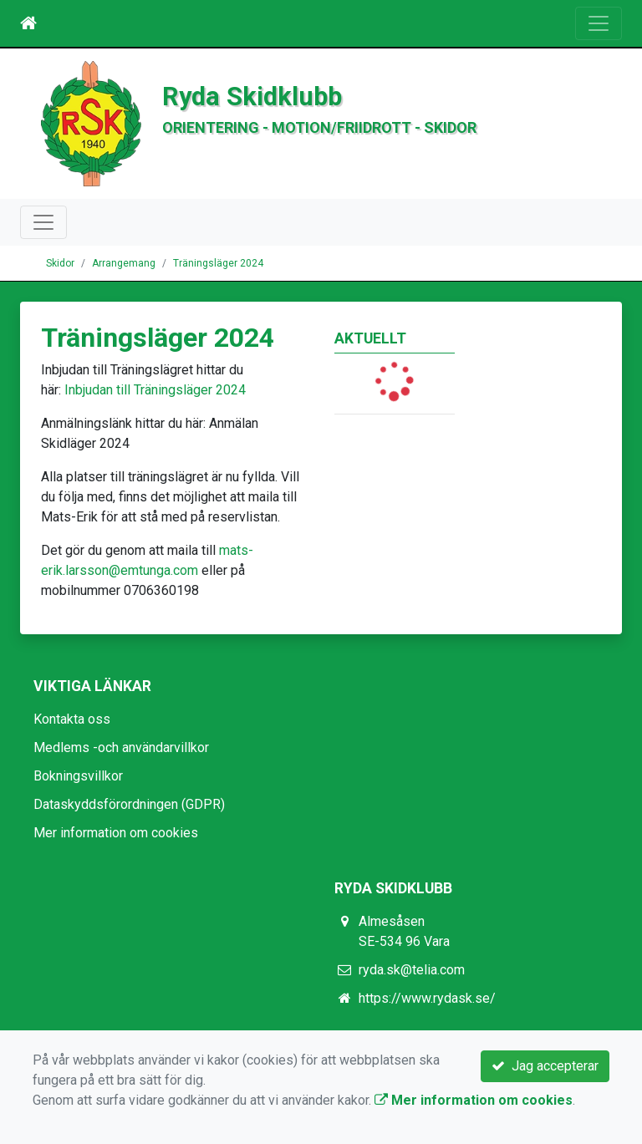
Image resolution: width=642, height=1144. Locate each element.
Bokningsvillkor (78, 776)
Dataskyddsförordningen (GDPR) (129, 804)
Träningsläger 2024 (218, 263)
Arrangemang (123, 263)
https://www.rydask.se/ (427, 998)
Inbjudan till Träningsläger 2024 (155, 390)
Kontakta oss (71, 719)
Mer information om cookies (115, 833)
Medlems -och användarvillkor (121, 747)
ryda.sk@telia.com (412, 970)
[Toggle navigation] (598, 23)
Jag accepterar (545, 1066)
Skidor (60, 263)
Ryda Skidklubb (252, 96)
